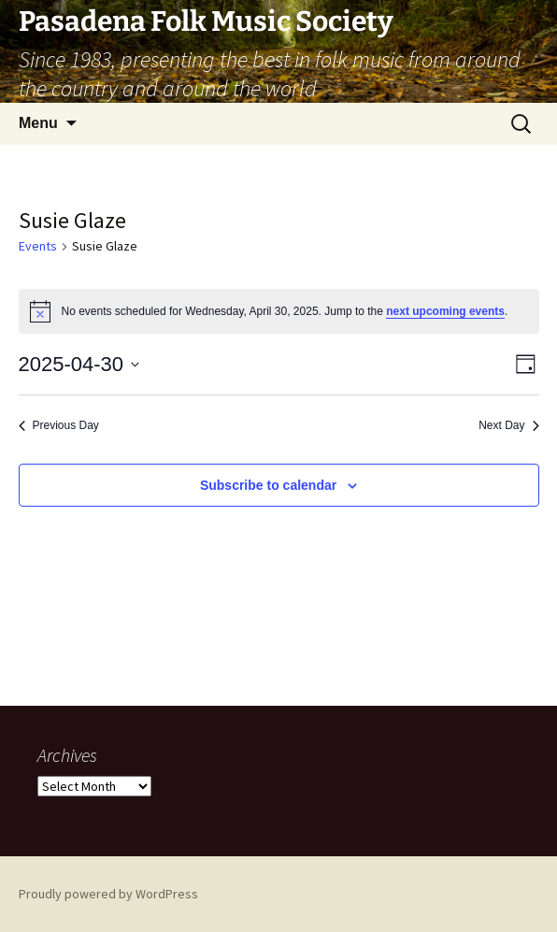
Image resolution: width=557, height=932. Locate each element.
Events (38, 245)
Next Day (508, 425)
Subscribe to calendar (268, 485)
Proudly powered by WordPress (108, 893)
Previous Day (59, 425)
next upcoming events (445, 311)
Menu (38, 123)
